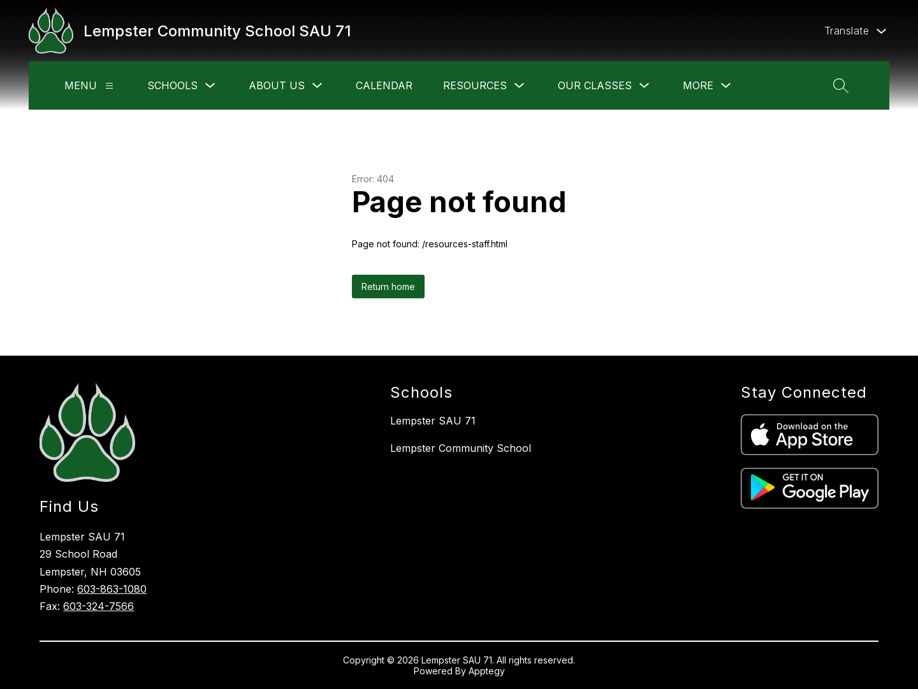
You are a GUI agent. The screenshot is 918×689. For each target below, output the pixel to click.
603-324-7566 (98, 606)
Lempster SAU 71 (433, 420)
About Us (277, 85)
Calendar (384, 85)
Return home (388, 286)
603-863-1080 (112, 589)
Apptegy (487, 670)
